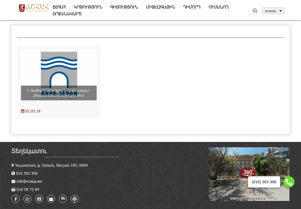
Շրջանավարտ (67, 13)
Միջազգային (160, 6)
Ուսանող (219, 6)
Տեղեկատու (29, 151)
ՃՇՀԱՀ (59, 6)
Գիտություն (124, 6)
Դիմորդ (192, 6)
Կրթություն (88, 6)
